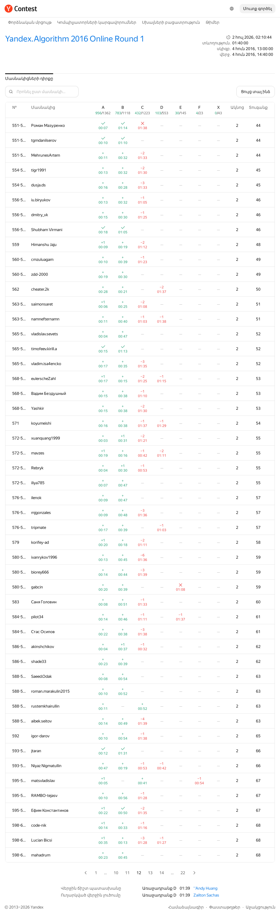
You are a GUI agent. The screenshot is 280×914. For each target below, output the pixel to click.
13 (150, 872)
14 (161, 872)
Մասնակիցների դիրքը (29, 78)
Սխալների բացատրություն (171, 22)
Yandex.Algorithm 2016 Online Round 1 (74, 39)
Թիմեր (212, 22)
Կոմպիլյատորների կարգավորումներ (96, 22)
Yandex (37, 907)
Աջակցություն (260, 907)
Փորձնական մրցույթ (29, 22)
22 (183, 872)
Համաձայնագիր (186, 907)
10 (116, 872)
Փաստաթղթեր (224, 907)
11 (127, 872)
